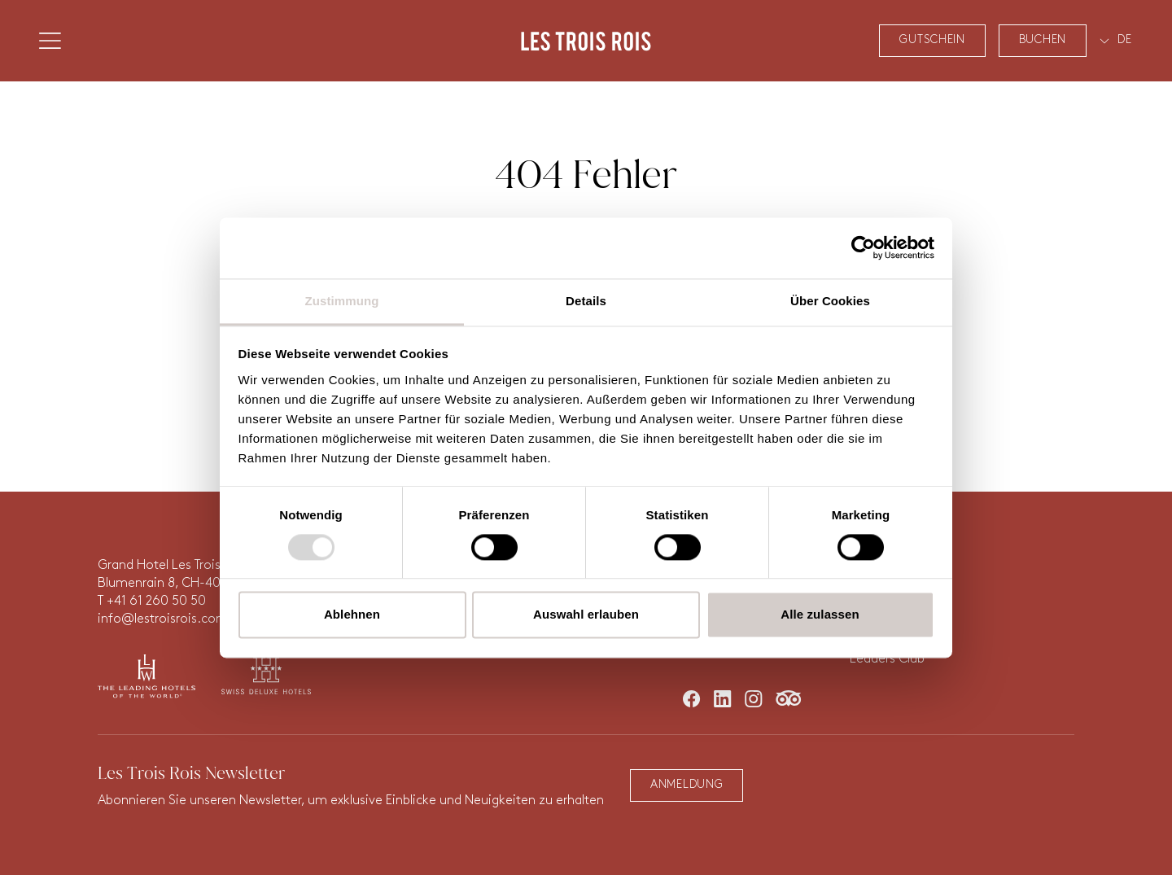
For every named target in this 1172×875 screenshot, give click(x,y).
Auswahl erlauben (586, 615)
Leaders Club (887, 659)
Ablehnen (352, 615)
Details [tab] (586, 301)
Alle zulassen (820, 615)
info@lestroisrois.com (163, 619)
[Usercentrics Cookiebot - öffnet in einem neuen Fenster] (863, 247)
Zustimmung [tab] (342, 301)
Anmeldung (686, 785)
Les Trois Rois (586, 40)
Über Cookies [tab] (830, 301)
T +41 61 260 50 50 (152, 601)
